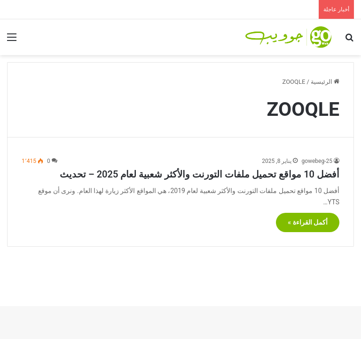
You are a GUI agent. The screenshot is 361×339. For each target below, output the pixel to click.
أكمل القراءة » (308, 222)
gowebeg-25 (316, 161)
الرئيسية (325, 81)
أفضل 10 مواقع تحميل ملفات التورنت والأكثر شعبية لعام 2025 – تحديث (199, 174)
